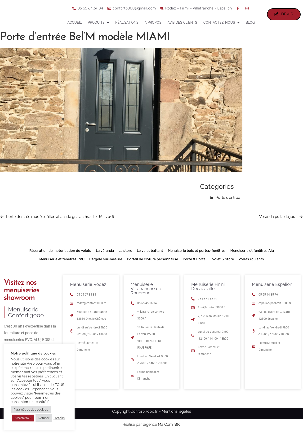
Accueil (74, 22)
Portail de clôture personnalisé (152, 259)
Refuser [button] (43, 418)
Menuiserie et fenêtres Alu (252, 250)
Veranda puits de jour (278, 216)
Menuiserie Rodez (88, 284)
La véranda (105, 250)
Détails (59, 418)
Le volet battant (150, 250)
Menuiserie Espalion (272, 284)
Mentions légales (176, 411)
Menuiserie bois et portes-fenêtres (197, 250)
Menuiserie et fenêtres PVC (62, 259)
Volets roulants (251, 259)
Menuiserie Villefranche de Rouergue (146, 288)
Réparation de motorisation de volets (60, 250)
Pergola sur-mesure (105, 259)
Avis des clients (182, 22)
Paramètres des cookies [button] (30, 409)
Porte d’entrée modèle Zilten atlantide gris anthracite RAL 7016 (60, 216)
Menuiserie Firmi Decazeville (208, 286)
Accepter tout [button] (23, 418)
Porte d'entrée (228, 197)
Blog (250, 22)
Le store (125, 250)
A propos (153, 22)
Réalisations (126, 22)
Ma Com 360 (169, 424)
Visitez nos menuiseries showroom (21, 290)
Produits (98, 23)
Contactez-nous (221, 23)
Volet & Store (223, 259)
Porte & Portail (195, 259)
